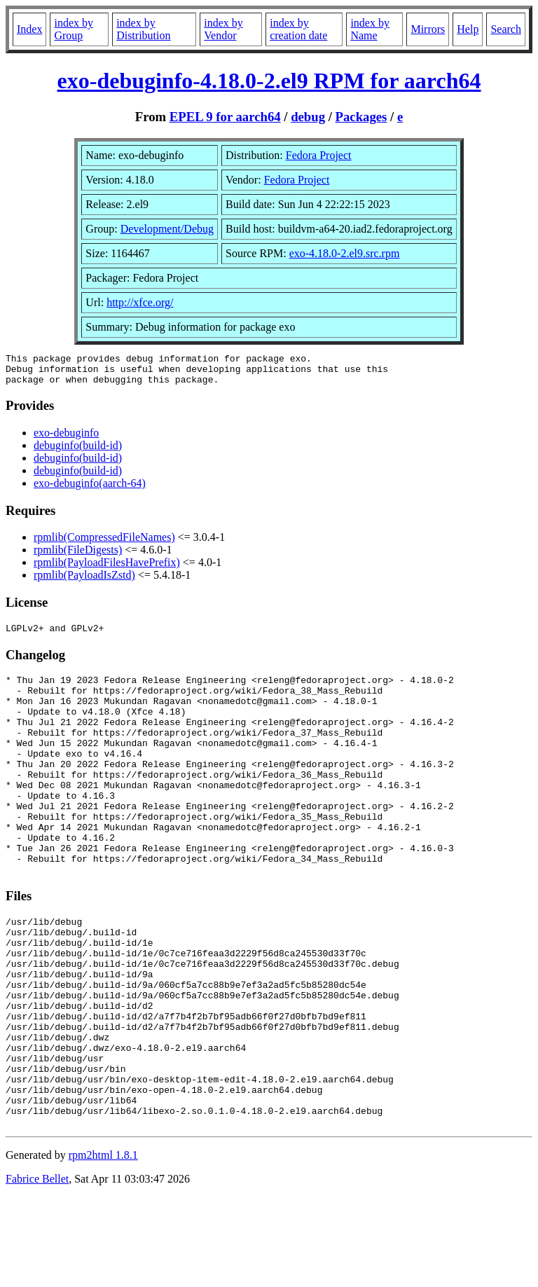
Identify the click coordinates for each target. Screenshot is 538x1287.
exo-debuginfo (66, 439)
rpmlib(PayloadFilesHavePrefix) (107, 568)
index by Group (73, 29)
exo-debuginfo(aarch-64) (90, 489)
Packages (361, 116)
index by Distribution (143, 29)
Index (29, 29)
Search (505, 29)
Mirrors (428, 29)
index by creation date (298, 29)
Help (467, 29)
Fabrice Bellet (37, 1269)
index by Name (369, 29)
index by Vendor (223, 29)
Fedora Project (319, 155)
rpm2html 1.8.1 (103, 1245)
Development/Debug (167, 229)
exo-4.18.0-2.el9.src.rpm (344, 253)
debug (308, 116)
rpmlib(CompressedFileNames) (104, 543)
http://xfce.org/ (139, 302)
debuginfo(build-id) (78, 451)
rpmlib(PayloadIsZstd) (84, 581)
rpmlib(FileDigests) (78, 556)
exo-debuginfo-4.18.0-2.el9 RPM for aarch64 (269, 80)
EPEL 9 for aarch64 (225, 116)
